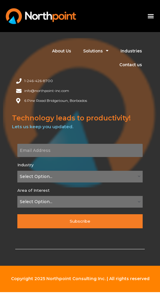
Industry (25, 164)
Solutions (96, 51)
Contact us (130, 64)
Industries (131, 51)
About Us (61, 51)
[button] (151, 16)
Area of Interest (33, 190)
